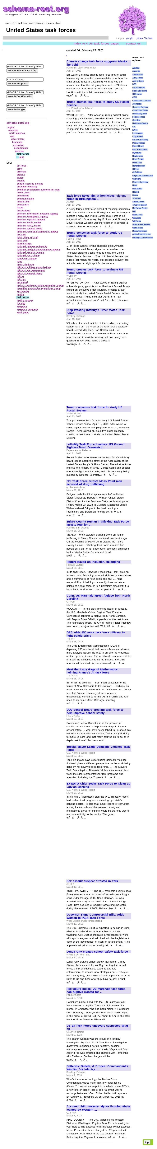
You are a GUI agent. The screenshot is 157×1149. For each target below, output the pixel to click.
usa (12, 136)
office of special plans (29, 273)
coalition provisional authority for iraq (38, 189)
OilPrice (135, 169)
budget (21, 180)
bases (20, 177)
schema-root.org (18, 122)
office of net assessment (31, 270)
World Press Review (141, 224)
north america (17, 133)
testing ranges (25, 300)
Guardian (136, 120)
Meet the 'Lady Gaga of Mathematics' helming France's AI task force (92, 671)
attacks (21, 174)
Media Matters (138, 143)
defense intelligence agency (32, 216)
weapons (22, 306)
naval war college (27, 258)
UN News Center (139, 208)
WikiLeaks (136, 218)
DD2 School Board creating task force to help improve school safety (95, 711)
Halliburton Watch (140, 123)
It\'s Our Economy (140, 140)
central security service (30, 183)
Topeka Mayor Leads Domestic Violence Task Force (98, 748)
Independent (137, 133)
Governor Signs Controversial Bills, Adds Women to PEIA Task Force (95, 916)
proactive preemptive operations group (39, 288)
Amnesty (136, 71)
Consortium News (140, 110)
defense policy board (28, 225)
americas (13, 130)
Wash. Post (137, 215)
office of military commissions (34, 267)
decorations (23, 210)
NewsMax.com (138, 166)
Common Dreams (140, 107)
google (129, 38)
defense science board (29, 228)
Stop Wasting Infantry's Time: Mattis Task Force (96, 311)
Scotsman (136, 198)
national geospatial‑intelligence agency (38, 249)
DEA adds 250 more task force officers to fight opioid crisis (96, 634)
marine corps (24, 243)
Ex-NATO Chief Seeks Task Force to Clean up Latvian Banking (98, 785)
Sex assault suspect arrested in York (92, 881)
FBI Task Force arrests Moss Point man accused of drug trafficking (94, 483)
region (11, 127)
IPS (134, 127)
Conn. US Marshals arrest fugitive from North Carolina (98, 597)
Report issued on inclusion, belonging (93, 561)
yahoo (139, 38)
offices (20, 276)
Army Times (137, 78)
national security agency (30, 252)
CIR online (137, 94)
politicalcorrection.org (141, 234)
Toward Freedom (139, 205)
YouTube (148, 38)
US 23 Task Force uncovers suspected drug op (97, 1027)
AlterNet (135, 68)
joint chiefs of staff (27, 237)
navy (19, 261)
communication (25, 198)
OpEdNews (137, 172)
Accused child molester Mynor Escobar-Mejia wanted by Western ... (98, 1108)
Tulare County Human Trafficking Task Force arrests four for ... (98, 523)
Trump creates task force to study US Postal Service (98, 103)
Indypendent (137, 136)
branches (17, 142)
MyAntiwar (136, 153)
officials (21, 279)
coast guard (23, 192)
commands (23, 195)
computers (23, 204)
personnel (22, 282)
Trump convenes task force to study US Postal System (94, 409)
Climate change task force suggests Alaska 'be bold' (97, 63)
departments (21, 148)
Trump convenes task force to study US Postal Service (94, 234)
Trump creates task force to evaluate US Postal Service (95, 271)
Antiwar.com (137, 74)
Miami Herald (138, 146)
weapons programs (27, 309)
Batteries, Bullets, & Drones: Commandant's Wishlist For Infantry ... (97, 1068)
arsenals (21, 171)
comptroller (23, 201)
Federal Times (138, 117)
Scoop (135, 195)
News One (137, 163)
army (19, 168)
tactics (20, 294)
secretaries (23, 291)
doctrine (21, 234)
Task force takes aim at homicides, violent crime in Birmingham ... (96, 197)
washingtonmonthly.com (142, 238)
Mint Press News (139, 149)
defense (19, 151)
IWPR (134, 130)
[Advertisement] (99, 162)
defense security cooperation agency (37, 231)
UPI (134, 211)
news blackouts (25, 264)
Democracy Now (139, 114)
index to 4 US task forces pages (96, 43)
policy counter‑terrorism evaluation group (40, 285)
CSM (134, 97)
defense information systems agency (37, 213)
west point (23, 312)
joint (21, 157)
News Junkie (138, 159)
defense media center (29, 222)
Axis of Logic (138, 81)
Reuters (135, 192)
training (21, 303)
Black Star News (139, 91)
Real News (137, 189)
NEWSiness (137, 156)
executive (18, 145)
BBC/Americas (138, 88)
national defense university (32, 246)
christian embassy (27, 186)
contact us (133, 43)
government (18, 139)
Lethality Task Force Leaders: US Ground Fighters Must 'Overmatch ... (95, 446)
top (147, 1142)
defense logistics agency (31, 219)
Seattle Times (138, 202)
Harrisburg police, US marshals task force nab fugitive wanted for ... (96, 990)
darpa (20, 207)
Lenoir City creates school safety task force (97, 951)
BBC (134, 84)
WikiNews (136, 221)
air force (21, 165)
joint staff (22, 240)
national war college (28, 255)
